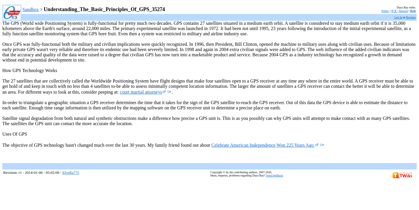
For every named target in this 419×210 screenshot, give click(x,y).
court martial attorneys (143, 92)
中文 (394, 11)
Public (385, 11)
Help (413, 11)
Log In (398, 17)
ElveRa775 (70, 172)
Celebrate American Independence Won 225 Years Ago (265, 145)
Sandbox (30, 9)
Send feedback (274, 175)
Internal (403, 11)
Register (411, 17)
